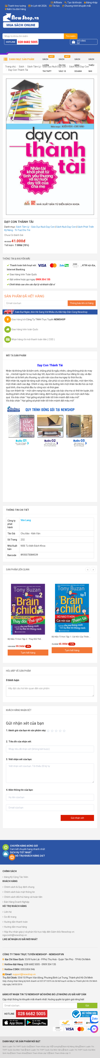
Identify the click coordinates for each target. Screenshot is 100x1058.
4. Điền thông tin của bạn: (19, 790)
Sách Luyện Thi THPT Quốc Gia (15, 1047)
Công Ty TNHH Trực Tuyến (46, 319)
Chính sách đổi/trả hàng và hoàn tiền (23, 897)
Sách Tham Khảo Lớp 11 (60, 1053)
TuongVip (57, 1047)
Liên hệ (8, 912)
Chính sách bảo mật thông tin (19, 892)
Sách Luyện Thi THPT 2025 (46, 60)
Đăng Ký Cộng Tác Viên (16, 877)
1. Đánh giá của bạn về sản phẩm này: (26, 730)
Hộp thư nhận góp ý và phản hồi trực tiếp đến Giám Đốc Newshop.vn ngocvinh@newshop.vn (38, 933)
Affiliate (56, 2)
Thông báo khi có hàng (82, 303)
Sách (21, 66)
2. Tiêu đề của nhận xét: (19, 741)
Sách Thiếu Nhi (91, 60)
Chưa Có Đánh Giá (13, 235)
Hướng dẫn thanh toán (16, 922)
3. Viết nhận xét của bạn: (19, 759)
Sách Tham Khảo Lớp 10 (41, 1047)
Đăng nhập (91, 2)
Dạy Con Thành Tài (18, 70)
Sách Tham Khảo (19, 1053)
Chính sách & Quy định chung (19, 887)
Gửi (87, 1005)
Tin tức (56, 5)
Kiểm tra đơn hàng (16, 9)
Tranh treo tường (17, 5)
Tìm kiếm (71, 36)
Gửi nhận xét (77, 818)
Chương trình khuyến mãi (77, 5)
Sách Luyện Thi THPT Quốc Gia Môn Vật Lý (44, 1050)
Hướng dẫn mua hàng (15, 927)
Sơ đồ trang (10, 917)
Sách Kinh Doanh (78, 60)
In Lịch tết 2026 (39, 5)
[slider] (57, 731)
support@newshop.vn (24, 974)
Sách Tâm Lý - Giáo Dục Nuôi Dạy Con (35, 226)
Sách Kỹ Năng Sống (71, 1047)
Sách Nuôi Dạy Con (66, 226)
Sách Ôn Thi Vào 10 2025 (62, 60)
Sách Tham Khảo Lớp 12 (38, 1053)
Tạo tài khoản (73, 2)
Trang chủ (10, 66)
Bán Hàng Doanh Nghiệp (16, 902)
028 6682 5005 (28, 42)
